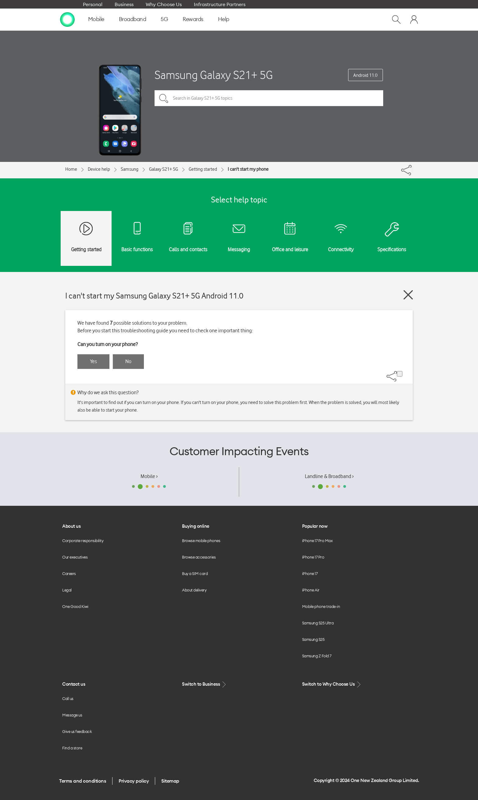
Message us (72, 714)
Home (71, 169)
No (128, 361)
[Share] (412, 168)
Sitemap (170, 781)
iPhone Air (310, 590)
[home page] (67, 19)
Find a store (72, 747)
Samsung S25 (313, 639)
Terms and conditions (82, 781)
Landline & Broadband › (329, 476)
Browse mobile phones (201, 540)
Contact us (73, 684)
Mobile (96, 19)
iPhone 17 (310, 573)
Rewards (193, 19)
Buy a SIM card (195, 573)
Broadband (132, 19)
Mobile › (149, 476)
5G (164, 19)
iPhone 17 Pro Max (317, 540)
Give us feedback (77, 731)
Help (223, 19)
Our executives (74, 557)
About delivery (194, 590)
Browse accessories (199, 557)
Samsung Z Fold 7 (316, 655)
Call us (67, 698)
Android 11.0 (365, 75)
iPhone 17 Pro (313, 557)
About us (71, 526)
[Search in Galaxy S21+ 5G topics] (269, 98)
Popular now (315, 526)
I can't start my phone (248, 169)
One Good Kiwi (75, 606)
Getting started (203, 169)
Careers (69, 573)
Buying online (195, 526)
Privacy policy (134, 781)
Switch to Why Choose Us (332, 684)
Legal (67, 590)
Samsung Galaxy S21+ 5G (214, 75)
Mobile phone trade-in (321, 606)
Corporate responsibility (82, 540)
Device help (99, 169)
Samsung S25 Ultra (318, 622)
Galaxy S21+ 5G (163, 169)
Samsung (129, 169)
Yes (93, 361)
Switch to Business (204, 684)
